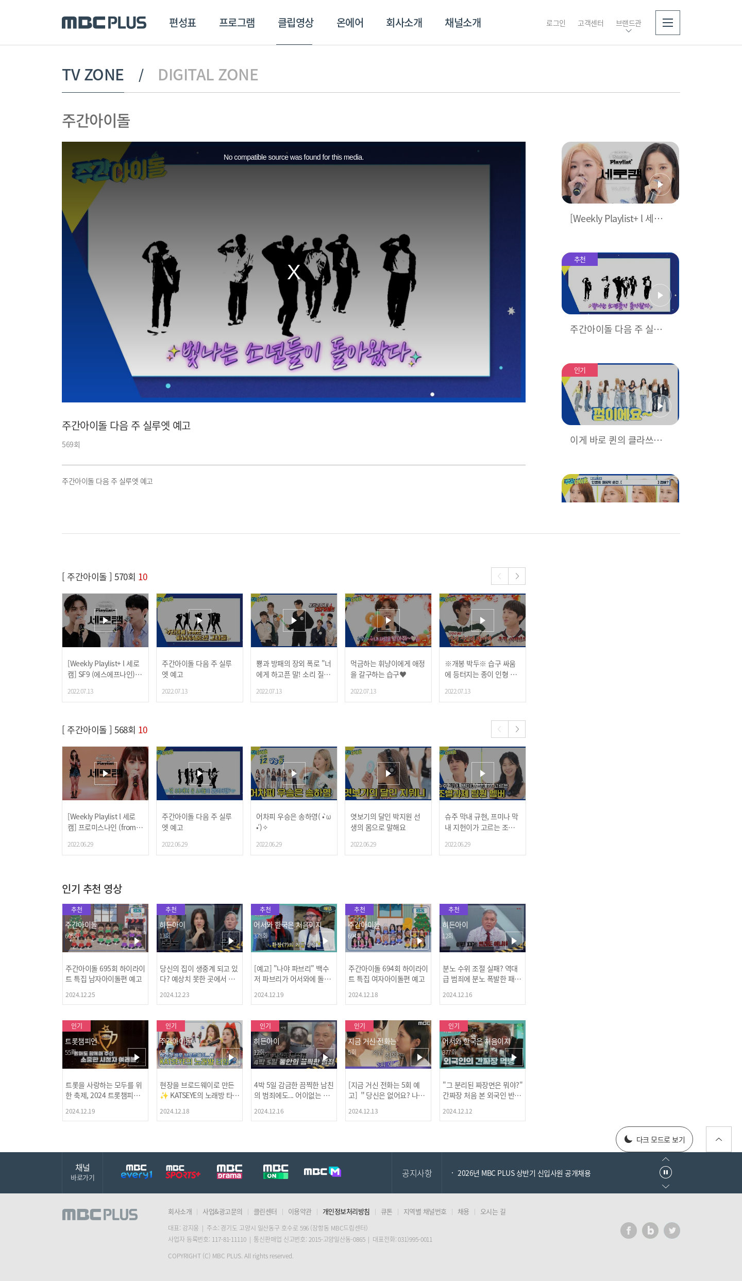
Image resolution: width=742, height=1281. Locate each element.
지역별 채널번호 (425, 1211)
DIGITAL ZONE (208, 74)
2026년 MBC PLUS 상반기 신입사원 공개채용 (524, 1173)
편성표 (182, 22)
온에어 (350, 22)
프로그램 (237, 22)
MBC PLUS (104, 22)
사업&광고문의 (223, 1211)
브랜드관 (629, 23)
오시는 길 (493, 1211)
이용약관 (300, 1211)
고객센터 (590, 23)
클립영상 (296, 22)
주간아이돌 (96, 119)
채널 (82, 1171)
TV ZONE (93, 74)
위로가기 (719, 1139)
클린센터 (265, 1211)
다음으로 (665, 1186)
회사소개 (404, 22)
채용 (463, 1211)
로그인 (556, 23)
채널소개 (463, 22)
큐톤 (387, 1211)
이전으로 (665, 1159)
